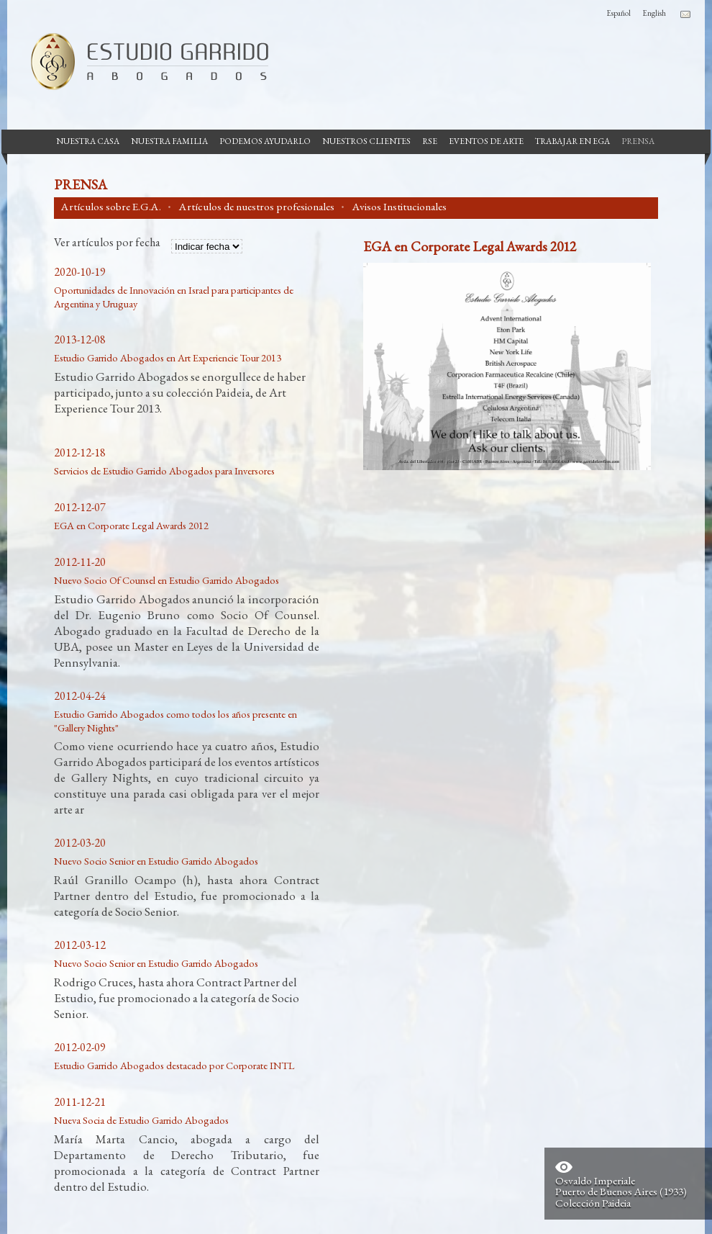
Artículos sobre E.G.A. (111, 206)
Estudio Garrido (144, 61)
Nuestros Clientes (366, 141)
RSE (429, 141)
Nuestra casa (87, 141)
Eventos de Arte (486, 141)
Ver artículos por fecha (107, 243)
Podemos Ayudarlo (265, 141)
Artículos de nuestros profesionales (256, 206)
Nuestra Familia (169, 141)
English (654, 13)
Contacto (685, 14)
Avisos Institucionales (399, 206)
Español (618, 13)
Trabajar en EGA (572, 141)
